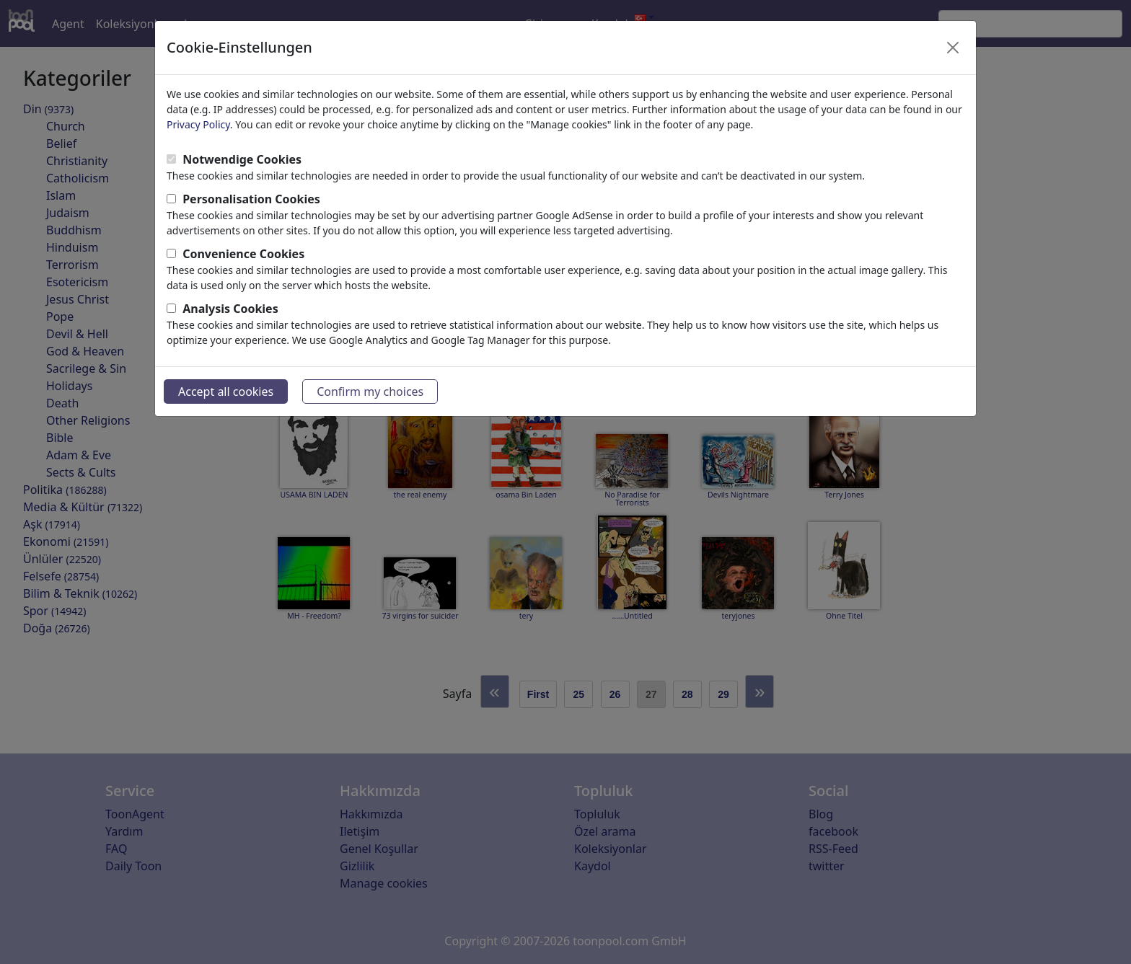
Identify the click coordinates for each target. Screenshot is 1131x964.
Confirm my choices (370, 391)
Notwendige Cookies (242, 159)
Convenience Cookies (243, 254)
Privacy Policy (198, 124)
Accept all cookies (225, 391)
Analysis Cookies (230, 309)
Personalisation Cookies (251, 199)
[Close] (952, 47)
